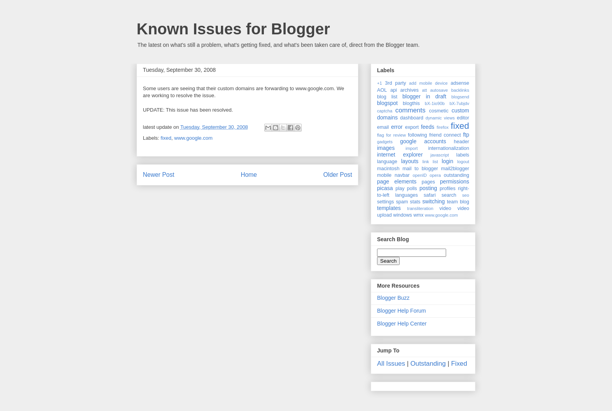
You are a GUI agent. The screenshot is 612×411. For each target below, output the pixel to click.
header (461, 141)
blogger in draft (424, 96)
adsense (459, 83)
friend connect (445, 135)
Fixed (459, 363)
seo (465, 195)
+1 (379, 83)
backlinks (460, 90)
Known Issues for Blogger (233, 28)
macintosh (388, 168)
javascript (440, 155)
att (424, 90)
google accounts (423, 141)
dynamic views (440, 118)
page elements (396, 181)
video (445, 208)
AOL (382, 90)
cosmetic (438, 111)
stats (415, 202)
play (399, 188)
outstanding (456, 175)
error (397, 127)
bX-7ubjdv (459, 103)
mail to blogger (420, 168)
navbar (402, 175)
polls (412, 188)
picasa (385, 188)
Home (249, 174)
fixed (166, 138)
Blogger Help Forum (401, 311)
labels (462, 155)
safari (430, 195)
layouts (409, 161)
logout (463, 161)
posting (428, 188)
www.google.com (193, 138)
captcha (384, 111)
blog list (387, 97)
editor (463, 118)
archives (409, 90)
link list (430, 161)
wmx (418, 215)
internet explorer (400, 154)
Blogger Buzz (393, 298)
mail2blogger (455, 168)
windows (402, 215)
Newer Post (158, 174)
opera (435, 175)
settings (385, 202)
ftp (466, 135)
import (412, 148)
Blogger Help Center (402, 323)
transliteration (420, 208)
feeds (427, 127)
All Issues (391, 363)
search (448, 195)
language (387, 161)
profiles (447, 188)
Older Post (337, 174)
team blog (458, 202)
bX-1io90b (435, 103)
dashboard (411, 118)
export (412, 127)
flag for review (391, 135)
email (383, 127)
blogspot (387, 103)
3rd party (395, 83)
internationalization (448, 148)
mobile (384, 175)
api (393, 90)
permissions (454, 181)
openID (420, 175)
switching (433, 201)
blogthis (411, 103)
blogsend (460, 96)
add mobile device (428, 83)
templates (389, 208)
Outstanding (428, 363)
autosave (439, 90)
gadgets (385, 141)
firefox (442, 127)
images (386, 148)
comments (410, 110)
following (417, 135)
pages (428, 182)
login (448, 161)
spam (402, 202)
